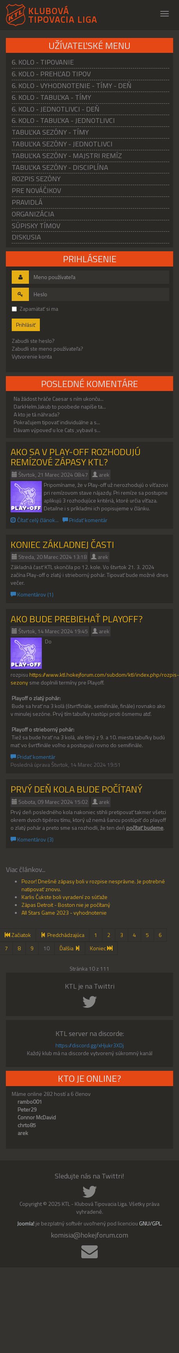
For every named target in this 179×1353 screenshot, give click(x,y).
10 (46, 948)
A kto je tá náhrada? (37, 414)
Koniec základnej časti (62, 544)
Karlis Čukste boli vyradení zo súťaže (64, 897)
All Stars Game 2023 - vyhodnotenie (64, 912)
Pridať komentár (85, 520)
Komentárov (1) (32, 594)
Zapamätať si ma (35, 309)
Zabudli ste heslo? (33, 341)
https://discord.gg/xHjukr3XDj (89, 1045)
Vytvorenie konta (32, 356)
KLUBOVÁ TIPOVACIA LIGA (62, 13)
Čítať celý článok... (35, 520)
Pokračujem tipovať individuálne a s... (57, 422)
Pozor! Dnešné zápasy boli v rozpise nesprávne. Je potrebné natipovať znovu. (93, 885)
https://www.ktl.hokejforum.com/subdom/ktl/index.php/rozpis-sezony (95, 678)
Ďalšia (69, 948)
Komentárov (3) (32, 839)
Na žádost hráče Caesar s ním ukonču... (59, 399)
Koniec (101, 948)
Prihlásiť (26, 325)
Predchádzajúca (62, 935)
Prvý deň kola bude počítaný (76, 789)
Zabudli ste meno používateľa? (47, 348)
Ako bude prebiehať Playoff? (77, 619)
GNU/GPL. (150, 1223)
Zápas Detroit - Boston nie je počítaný (65, 905)
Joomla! (25, 1223)
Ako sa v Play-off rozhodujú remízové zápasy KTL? (76, 457)
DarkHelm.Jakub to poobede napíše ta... (60, 406)
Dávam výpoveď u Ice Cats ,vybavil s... (57, 430)
